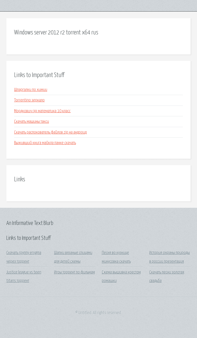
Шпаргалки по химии (30, 90)
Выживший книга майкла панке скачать (45, 143)
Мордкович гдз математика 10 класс (42, 111)
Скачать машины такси (31, 121)
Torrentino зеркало (29, 100)
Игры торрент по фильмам (74, 272)
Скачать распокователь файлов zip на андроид (50, 132)
